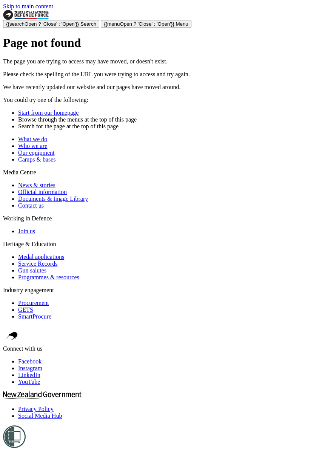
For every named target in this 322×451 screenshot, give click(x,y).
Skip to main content (28, 6)
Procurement (33, 303)
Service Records (37, 263)
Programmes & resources (48, 277)
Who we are (32, 146)
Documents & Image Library (53, 198)
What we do (32, 139)
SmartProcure (34, 316)
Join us (26, 231)
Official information (42, 192)
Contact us (31, 205)
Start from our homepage (48, 112)
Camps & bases (37, 159)
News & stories (36, 185)
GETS (25, 309)
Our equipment (36, 152)
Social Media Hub (40, 416)
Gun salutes (32, 270)
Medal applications (41, 257)
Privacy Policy (36, 409)
